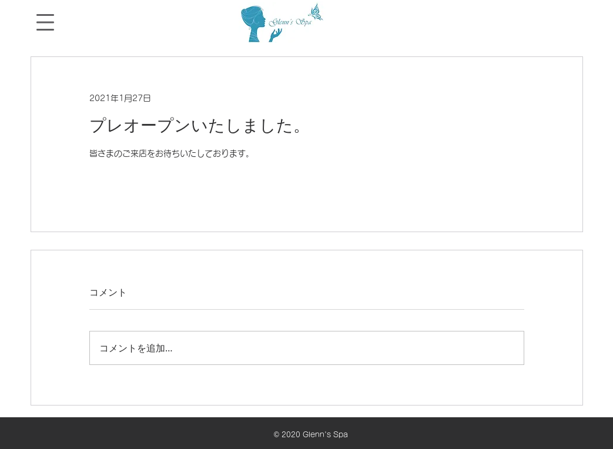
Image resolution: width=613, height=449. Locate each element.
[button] (45, 22)
